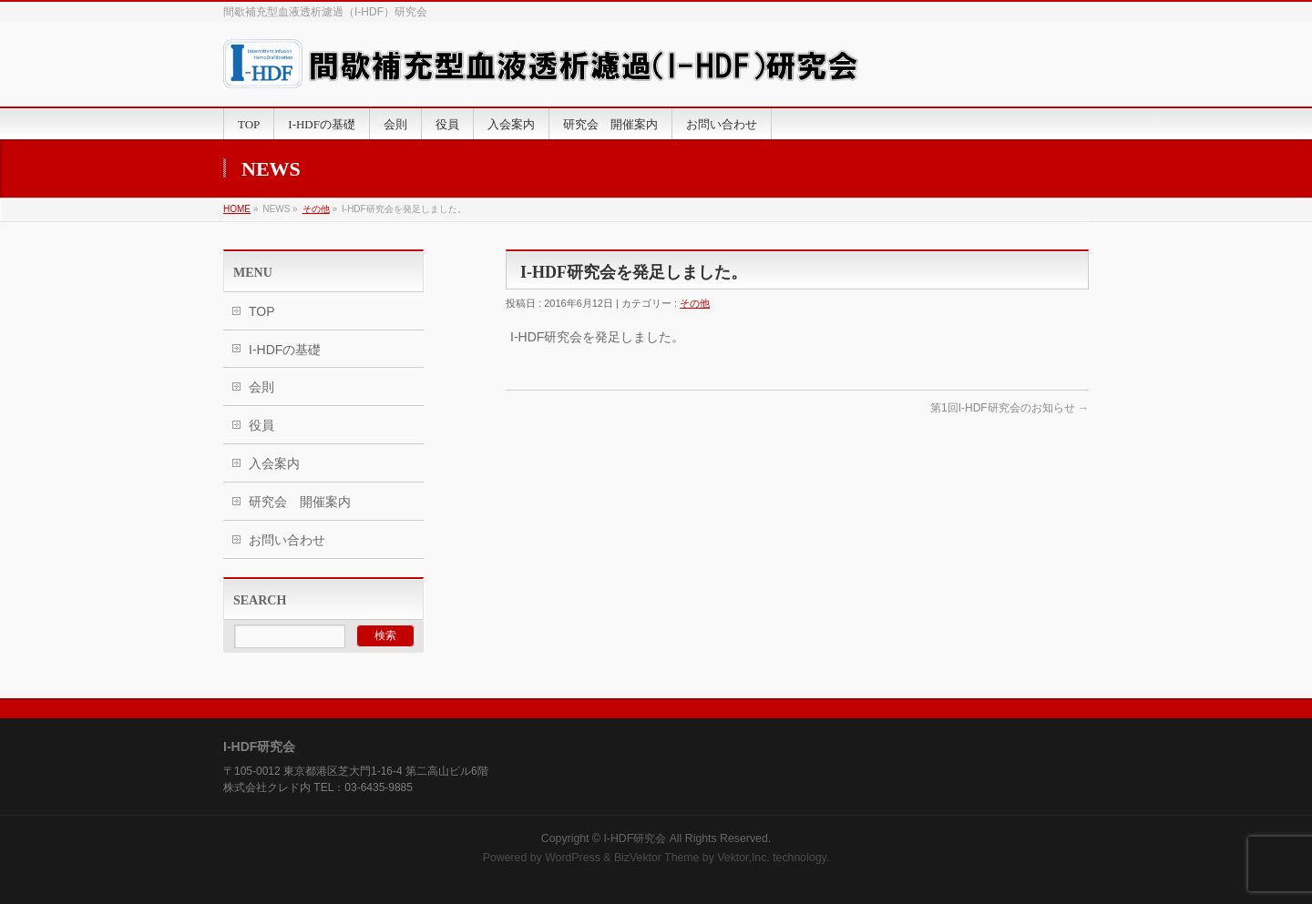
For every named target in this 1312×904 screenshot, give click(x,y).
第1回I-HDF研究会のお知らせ (1009, 407)
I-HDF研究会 (634, 838)
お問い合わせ (287, 540)
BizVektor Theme (657, 857)
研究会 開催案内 (300, 501)
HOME (237, 209)
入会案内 (274, 463)
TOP (262, 311)
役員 (261, 425)
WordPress (572, 857)
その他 (316, 209)
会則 (261, 387)
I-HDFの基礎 (285, 349)
